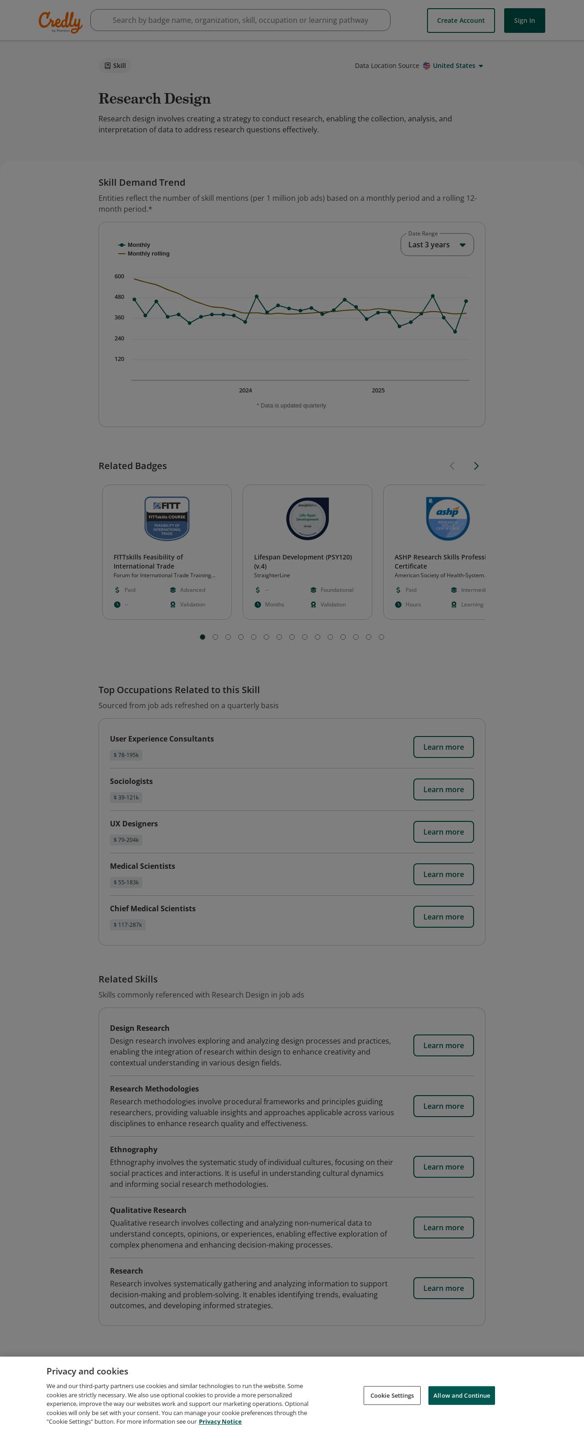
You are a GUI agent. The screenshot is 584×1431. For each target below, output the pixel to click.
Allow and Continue (461, 1395)
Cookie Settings (392, 1395)
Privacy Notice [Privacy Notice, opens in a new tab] (220, 1421)
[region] (292, 1394)
